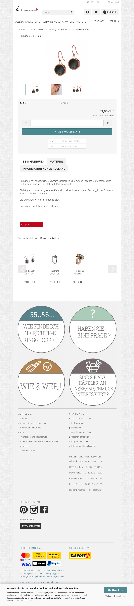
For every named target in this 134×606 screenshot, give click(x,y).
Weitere (81, 21)
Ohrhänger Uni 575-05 (30, 272)
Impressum (25, 446)
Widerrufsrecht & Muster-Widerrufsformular (39, 441)
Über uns (113, 21)
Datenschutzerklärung (23, 600)
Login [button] (100, 2)
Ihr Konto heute (78, 423)
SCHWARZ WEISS (51, 21)
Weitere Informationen (115, 596)
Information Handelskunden (83, 446)
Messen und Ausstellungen (85, 456)
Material (56, 161)
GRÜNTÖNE (68, 21)
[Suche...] (71, 12)
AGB (22, 432)
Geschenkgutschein (80, 437)
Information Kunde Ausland (44, 168)
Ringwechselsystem (80, 441)
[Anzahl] (67, 123)
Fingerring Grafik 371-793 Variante (79, 272)
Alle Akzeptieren (115, 590)
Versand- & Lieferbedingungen (33, 423)
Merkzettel (113, 2)
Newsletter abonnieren (81, 432)
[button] (90, 2)
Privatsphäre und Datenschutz (33, 437)
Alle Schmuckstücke (27, 21)
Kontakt (98, 21)
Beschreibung (33, 161)
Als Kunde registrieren (81, 418)
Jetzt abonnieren (30, 526)
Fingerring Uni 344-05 (54, 272)
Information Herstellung (30, 428)
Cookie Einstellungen (29, 450)
